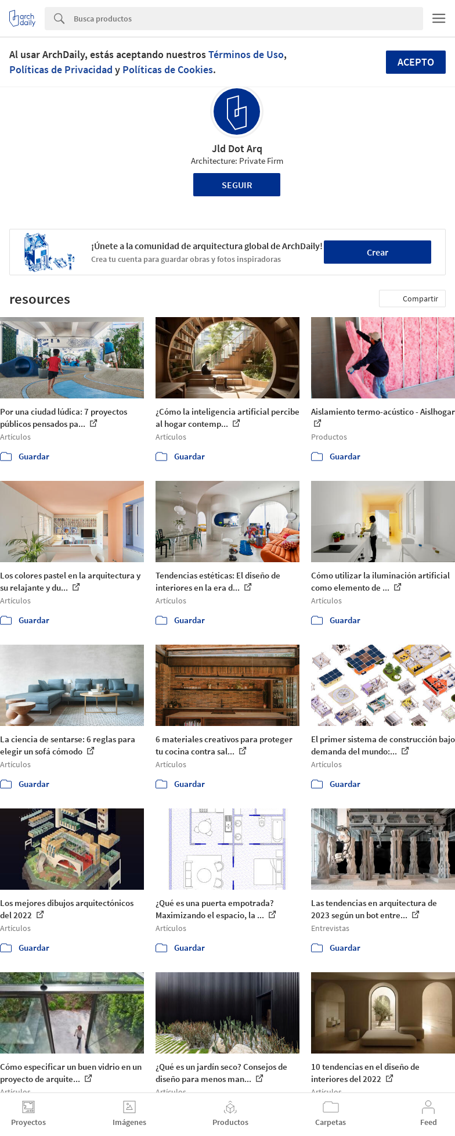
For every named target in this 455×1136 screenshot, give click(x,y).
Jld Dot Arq (237, 148)
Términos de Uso (246, 54)
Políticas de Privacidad (61, 69)
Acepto (416, 62)
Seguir (237, 184)
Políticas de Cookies (167, 69)
